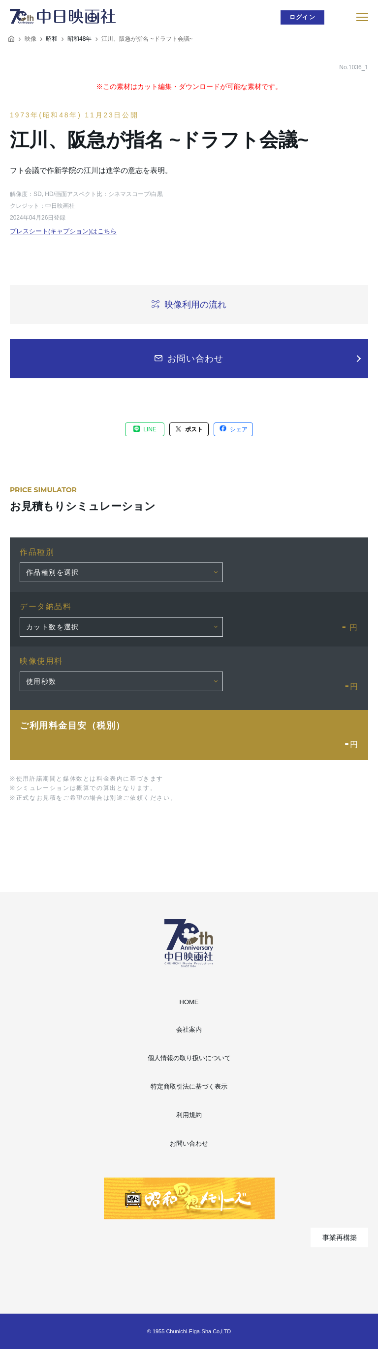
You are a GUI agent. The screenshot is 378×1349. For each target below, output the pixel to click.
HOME (189, 1002)
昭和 (52, 38)
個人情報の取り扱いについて (189, 1058)
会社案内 (189, 1029)
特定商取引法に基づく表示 (189, 1086)
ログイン (302, 17)
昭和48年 (79, 38)
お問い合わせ (189, 1143)
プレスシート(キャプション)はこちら (63, 231)
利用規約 (189, 1115)
